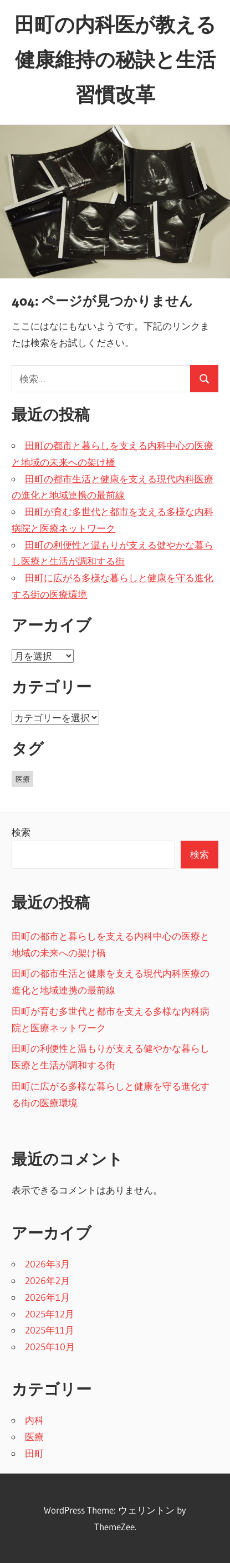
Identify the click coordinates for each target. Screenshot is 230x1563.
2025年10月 (50, 1346)
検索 (21, 832)
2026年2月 (47, 1280)
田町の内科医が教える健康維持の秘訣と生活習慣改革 (115, 59)
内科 (34, 1420)
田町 (34, 1453)
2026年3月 (47, 1264)
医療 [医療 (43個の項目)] (23, 779)
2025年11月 (49, 1330)
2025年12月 (49, 1314)
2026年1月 (47, 1297)
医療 (34, 1436)
